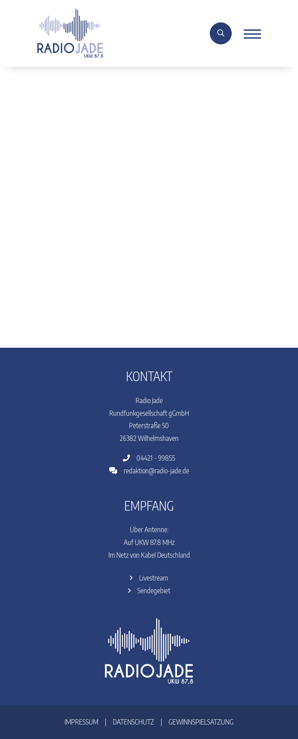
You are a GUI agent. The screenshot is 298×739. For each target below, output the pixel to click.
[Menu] (249, 33)
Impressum (81, 721)
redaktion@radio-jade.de (149, 470)
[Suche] (221, 33)
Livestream (149, 577)
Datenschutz (133, 721)
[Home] (70, 32)
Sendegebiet (149, 590)
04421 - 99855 (149, 458)
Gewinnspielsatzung (201, 721)
